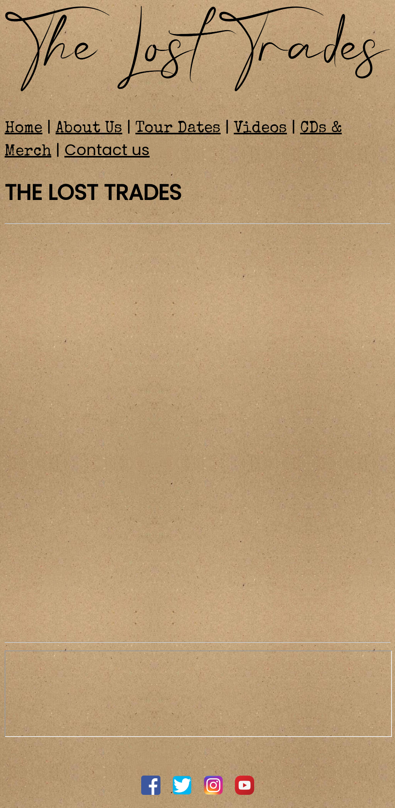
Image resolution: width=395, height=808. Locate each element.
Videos (260, 129)
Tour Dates (178, 129)
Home (23, 129)
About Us (89, 129)
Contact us (107, 150)
